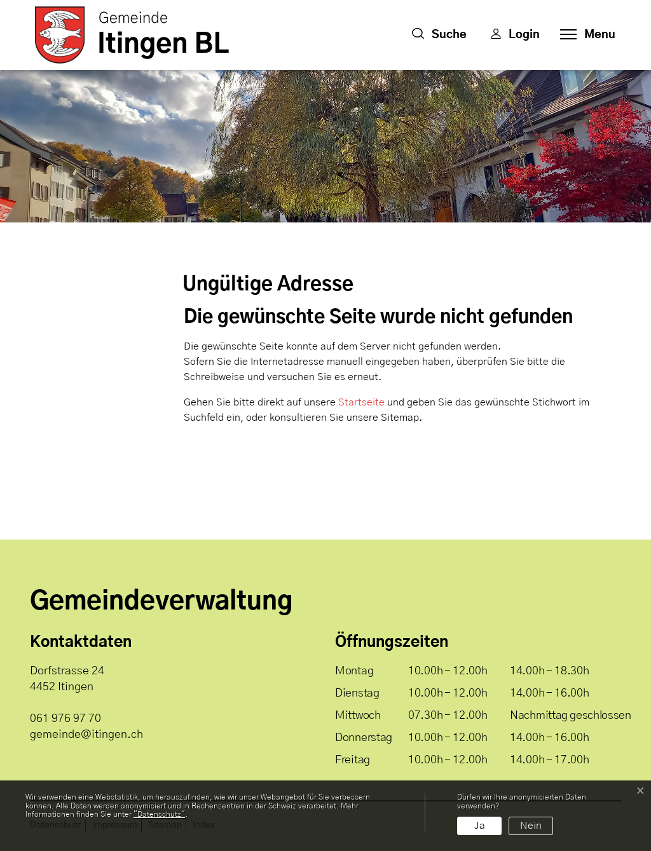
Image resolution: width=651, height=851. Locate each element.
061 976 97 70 (65, 719)
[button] (439, 35)
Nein (531, 825)
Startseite (361, 402)
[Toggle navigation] (584, 35)
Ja (479, 825)
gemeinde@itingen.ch (86, 734)
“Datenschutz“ (159, 814)
